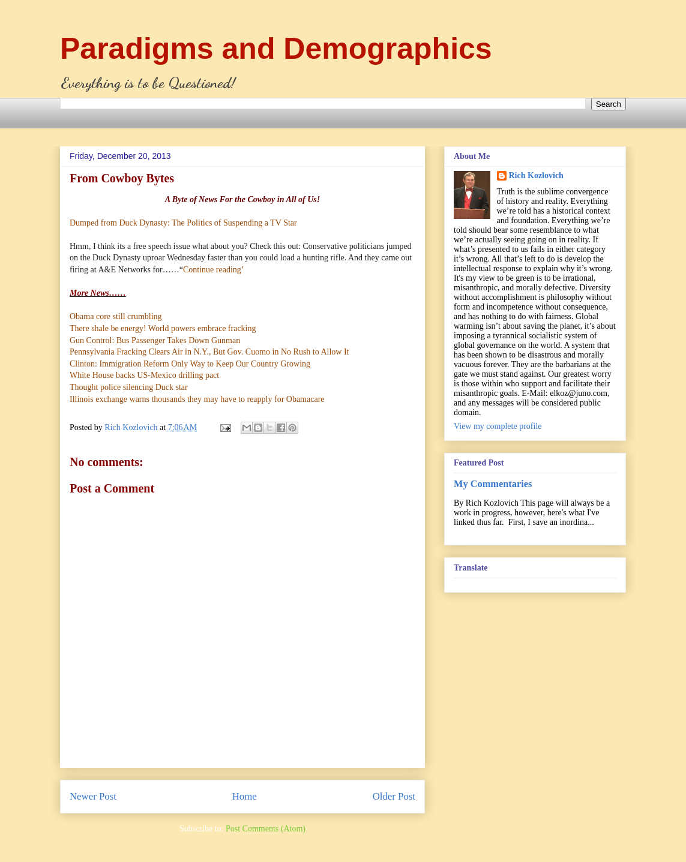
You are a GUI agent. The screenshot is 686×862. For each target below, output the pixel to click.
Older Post (394, 796)
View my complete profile (498, 426)
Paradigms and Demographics (276, 48)
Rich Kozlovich (536, 175)
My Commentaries (493, 483)
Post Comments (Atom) (265, 828)
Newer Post (93, 796)
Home (244, 796)
